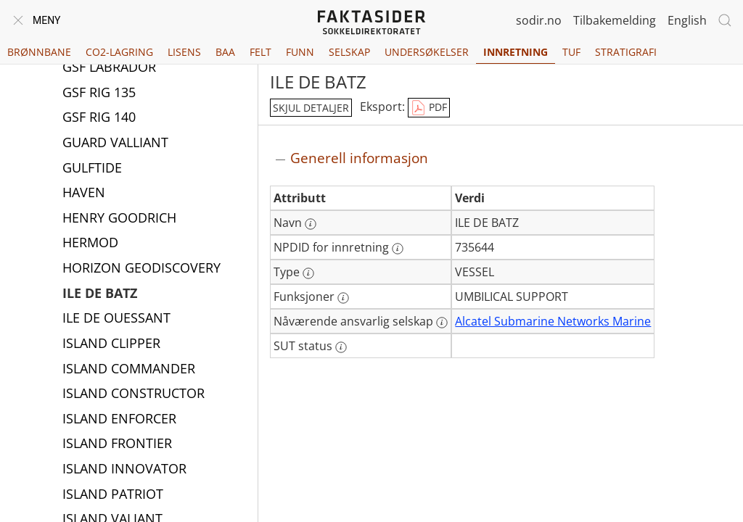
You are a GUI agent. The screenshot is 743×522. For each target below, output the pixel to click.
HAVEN (83, 193)
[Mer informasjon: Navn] (310, 224)
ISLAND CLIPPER (111, 344)
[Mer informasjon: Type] (308, 273)
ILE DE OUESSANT (116, 319)
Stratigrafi (626, 52)
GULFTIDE (92, 169)
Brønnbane (39, 52)
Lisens (184, 52)
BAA (225, 52)
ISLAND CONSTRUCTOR (133, 394)
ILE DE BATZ (99, 294)
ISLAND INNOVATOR (124, 469)
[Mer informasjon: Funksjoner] (343, 298)
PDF (429, 108)
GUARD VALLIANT (115, 143)
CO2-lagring (119, 52)
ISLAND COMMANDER (128, 369)
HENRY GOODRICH (119, 219)
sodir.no (539, 20)
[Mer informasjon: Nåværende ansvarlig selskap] (442, 322)
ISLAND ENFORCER (119, 419)
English (687, 20)
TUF (571, 52)
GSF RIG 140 (99, 118)
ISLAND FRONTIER (117, 444)
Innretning (515, 52)
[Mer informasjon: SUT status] (341, 347)
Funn (300, 52)
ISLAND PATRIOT (112, 495)
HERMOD (90, 243)
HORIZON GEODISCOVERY (141, 269)
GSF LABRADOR (109, 68)
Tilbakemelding (614, 20)
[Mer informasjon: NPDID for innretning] (397, 248)
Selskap (349, 52)
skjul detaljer (311, 108)
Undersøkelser (427, 52)
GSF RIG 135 (99, 93)
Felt (260, 52)
